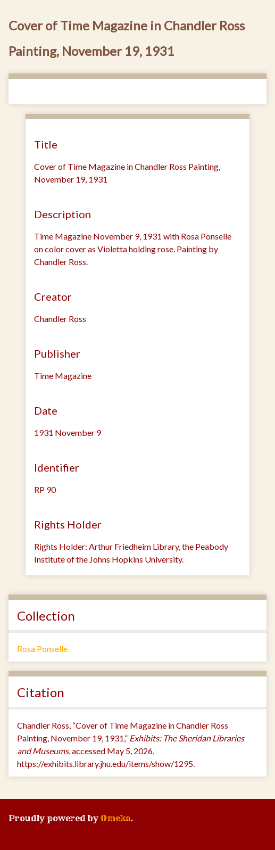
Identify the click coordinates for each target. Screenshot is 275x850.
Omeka (115, 818)
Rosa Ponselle (42, 648)
